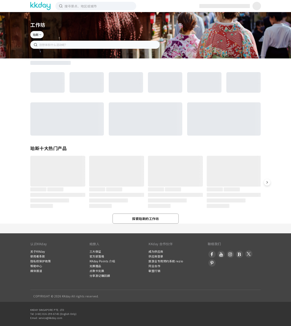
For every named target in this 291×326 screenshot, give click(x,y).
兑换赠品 (95, 266)
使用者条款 (37, 256)
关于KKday (37, 251)
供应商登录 (156, 256)
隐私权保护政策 (40, 261)
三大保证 (95, 251)
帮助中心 (36, 266)
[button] (267, 182)
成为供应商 (156, 251)
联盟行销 (154, 271)
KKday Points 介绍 (102, 261)
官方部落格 (97, 256)
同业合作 (154, 266)
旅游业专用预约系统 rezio (166, 261)
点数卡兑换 (97, 271)
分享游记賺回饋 (100, 276)
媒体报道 (36, 271)
